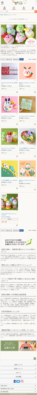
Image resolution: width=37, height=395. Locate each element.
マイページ (24, 8)
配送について (18, 368)
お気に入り (14, 8)
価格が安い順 (9, 59)
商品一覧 (4, 8)
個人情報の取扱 (4, 391)
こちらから (31, 335)
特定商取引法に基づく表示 (7, 388)
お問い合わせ (4, 385)
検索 (36, 11)
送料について (18, 364)
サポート (18, 372)
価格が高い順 (16, 59)
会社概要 (18, 376)
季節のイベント (7, 14)
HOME (1, 14)
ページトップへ (35, 358)
